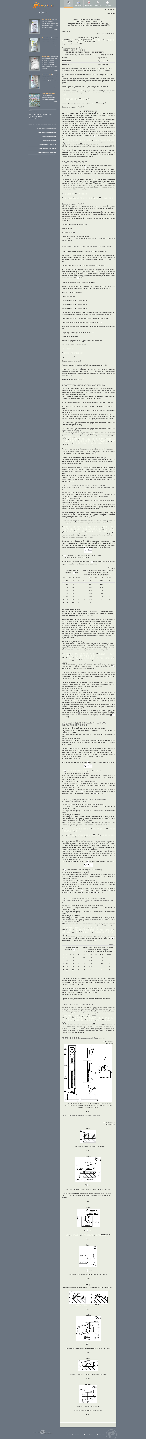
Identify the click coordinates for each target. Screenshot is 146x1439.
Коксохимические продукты (49, 136)
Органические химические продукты (47, 132)
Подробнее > (55, 29)
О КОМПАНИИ (77, 1434)
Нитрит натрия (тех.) (47, 74)
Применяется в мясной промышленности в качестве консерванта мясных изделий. (48, 97)
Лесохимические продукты (49, 140)
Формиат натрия (46, 56)
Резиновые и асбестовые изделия (47, 148)
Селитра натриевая (46, 19)
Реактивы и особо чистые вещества (47, 144)
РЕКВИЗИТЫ (93, 1434)
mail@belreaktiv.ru (38, 118)
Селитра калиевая (46, 37)
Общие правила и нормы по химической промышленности (42, 124)
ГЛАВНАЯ (69, 1434)
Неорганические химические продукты (46, 128)
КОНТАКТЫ (101, 1434)
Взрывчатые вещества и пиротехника (47, 152)
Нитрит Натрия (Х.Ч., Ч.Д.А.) (48, 93)
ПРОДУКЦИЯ (85, 1434)
